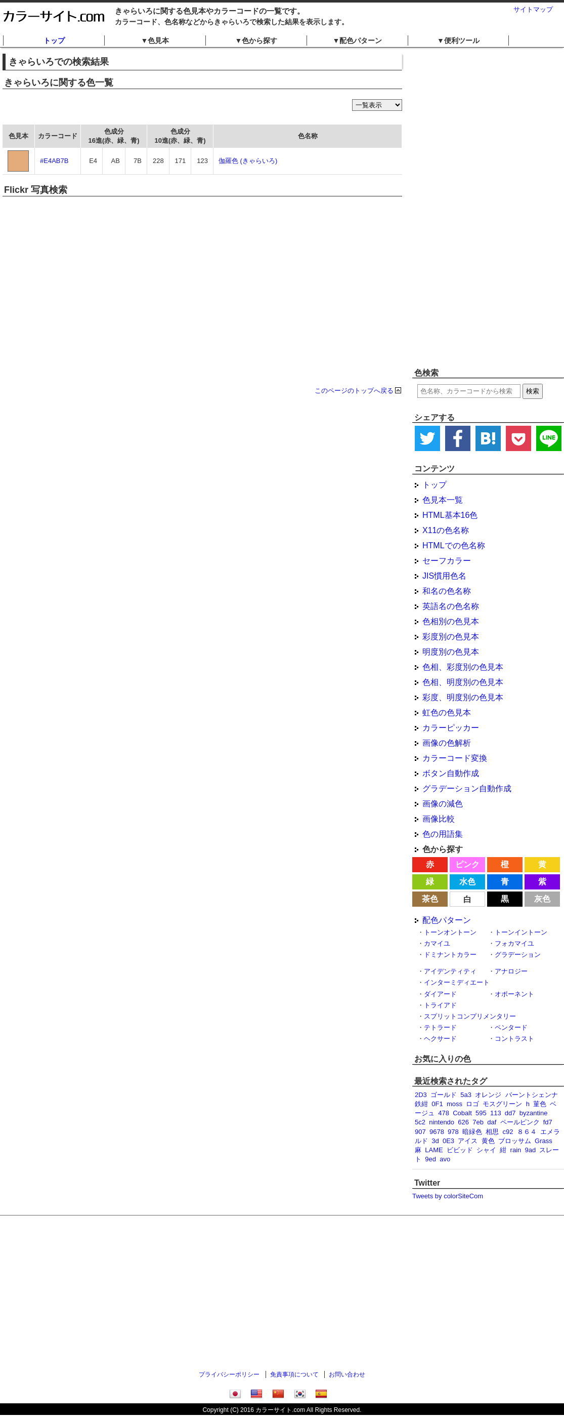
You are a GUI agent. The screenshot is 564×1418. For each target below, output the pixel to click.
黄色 (488, 1141)
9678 (436, 1132)
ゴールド (443, 1095)
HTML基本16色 (450, 515)
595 (481, 1113)
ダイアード (440, 994)
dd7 (510, 1113)
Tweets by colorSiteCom (447, 1196)
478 (443, 1113)
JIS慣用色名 (444, 576)
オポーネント (514, 994)
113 (495, 1113)
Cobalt (462, 1113)
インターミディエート (457, 982)
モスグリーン (502, 1104)
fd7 (547, 1122)
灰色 (542, 899)
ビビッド (460, 1150)
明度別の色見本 (450, 651)
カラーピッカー (450, 727)
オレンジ (488, 1095)
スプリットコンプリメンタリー (470, 1016)
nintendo (441, 1122)
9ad (530, 1150)
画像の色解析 (446, 743)
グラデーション (518, 954)
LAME (434, 1150)
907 (420, 1132)
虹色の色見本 (446, 712)
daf (491, 1122)
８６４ (527, 1132)
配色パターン (446, 920)
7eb (478, 1122)
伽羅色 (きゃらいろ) (248, 161)
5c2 (420, 1122)
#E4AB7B (54, 161)
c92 (508, 1132)
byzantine (533, 1113)
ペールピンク (520, 1122)
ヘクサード (440, 1038)
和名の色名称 (446, 591)
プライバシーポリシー (229, 1374)
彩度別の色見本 (450, 636)
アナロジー (511, 971)
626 (463, 1122)
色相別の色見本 (450, 621)
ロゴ (472, 1104)
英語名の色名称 (450, 606)
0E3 (448, 1141)
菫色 (539, 1104)
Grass (543, 1141)
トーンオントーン (450, 932)
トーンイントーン (521, 932)
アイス (468, 1141)
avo (445, 1159)
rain (516, 1150)
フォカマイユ (514, 943)
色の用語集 (442, 834)
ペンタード (511, 1027)
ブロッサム (514, 1141)
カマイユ (437, 943)
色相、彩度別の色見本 (462, 667)
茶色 (430, 899)
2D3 (421, 1095)
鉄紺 (421, 1104)
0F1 (437, 1104)
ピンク (467, 864)
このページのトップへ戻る (354, 390)
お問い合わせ (347, 1374)
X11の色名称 (445, 530)
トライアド (440, 1005)
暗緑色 (472, 1132)
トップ (54, 40)
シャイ (486, 1150)
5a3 (465, 1095)
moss (454, 1104)
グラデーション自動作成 (466, 788)
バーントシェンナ (531, 1095)
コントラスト (514, 1038)
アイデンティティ (450, 971)
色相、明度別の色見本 (462, 682)
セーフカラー (446, 560)
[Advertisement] (465, 207)
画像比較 (438, 819)
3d (435, 1141)
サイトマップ (533, 9)
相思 (492, 1132)
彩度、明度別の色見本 (462, 697)
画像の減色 (442, 803)
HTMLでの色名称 (453, 545)
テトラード (440, 1027)
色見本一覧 (442, 500)
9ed (430, 1159)
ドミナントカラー (450, 954)
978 (453, 1132)
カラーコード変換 (454, 758)
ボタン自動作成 (450, 773)
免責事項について (294, 1374)
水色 (467, 881)
